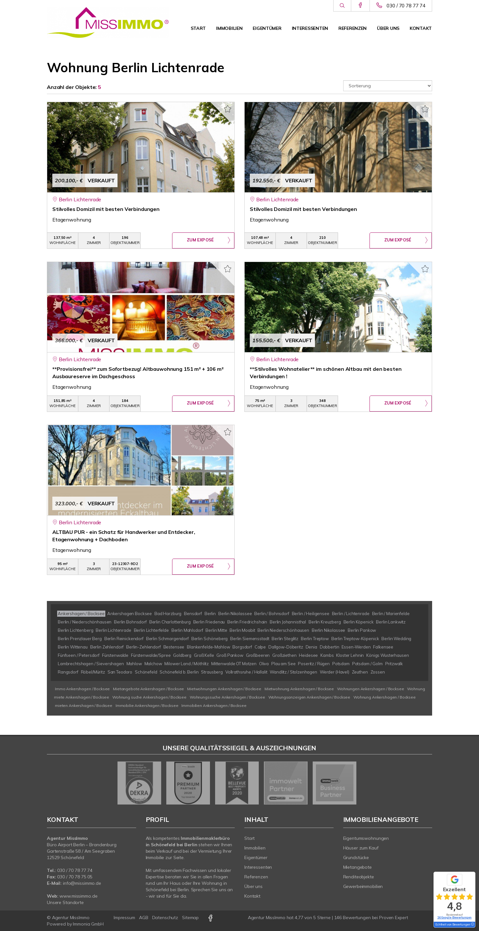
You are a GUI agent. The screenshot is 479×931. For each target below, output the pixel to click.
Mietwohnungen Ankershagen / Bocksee (224, 688)
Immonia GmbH (88, 924)
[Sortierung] (387, 85)
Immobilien (229, 28)
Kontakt (421, 28)
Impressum (124, 917)
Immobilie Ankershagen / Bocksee (147, 705)
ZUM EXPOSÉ (200, 241)
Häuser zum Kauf (361, 848)
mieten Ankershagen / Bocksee (83, 705)
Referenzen (352, 28)
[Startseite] (108, 22)
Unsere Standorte (65, 902)
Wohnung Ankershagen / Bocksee (384, 697)
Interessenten (310, 28)
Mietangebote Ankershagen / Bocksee (148, 688)
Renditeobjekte (358, 877)
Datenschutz (165, 917)
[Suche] (342, 6)
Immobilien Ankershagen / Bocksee (213, 705)
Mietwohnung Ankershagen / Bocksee (299, 688)
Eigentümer (267, 28)
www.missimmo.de (78, 896)
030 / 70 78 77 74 (406, 6)
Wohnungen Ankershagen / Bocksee (370, 688)
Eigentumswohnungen (366, 838)
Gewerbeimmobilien (363, 886)
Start (198, 28)
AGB (143, 917)
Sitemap (190, 917)
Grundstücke (356, 857)
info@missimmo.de (82, 883)
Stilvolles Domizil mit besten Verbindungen (106, 209)
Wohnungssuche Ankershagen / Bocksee (227, 697)
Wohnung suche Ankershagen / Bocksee (149, 697)
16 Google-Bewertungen (454, 917)
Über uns (388, 28)
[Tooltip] (472, 924)
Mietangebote (357, 867)
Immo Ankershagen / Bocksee (82, 688)
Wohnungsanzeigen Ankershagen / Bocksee (309, 697)
